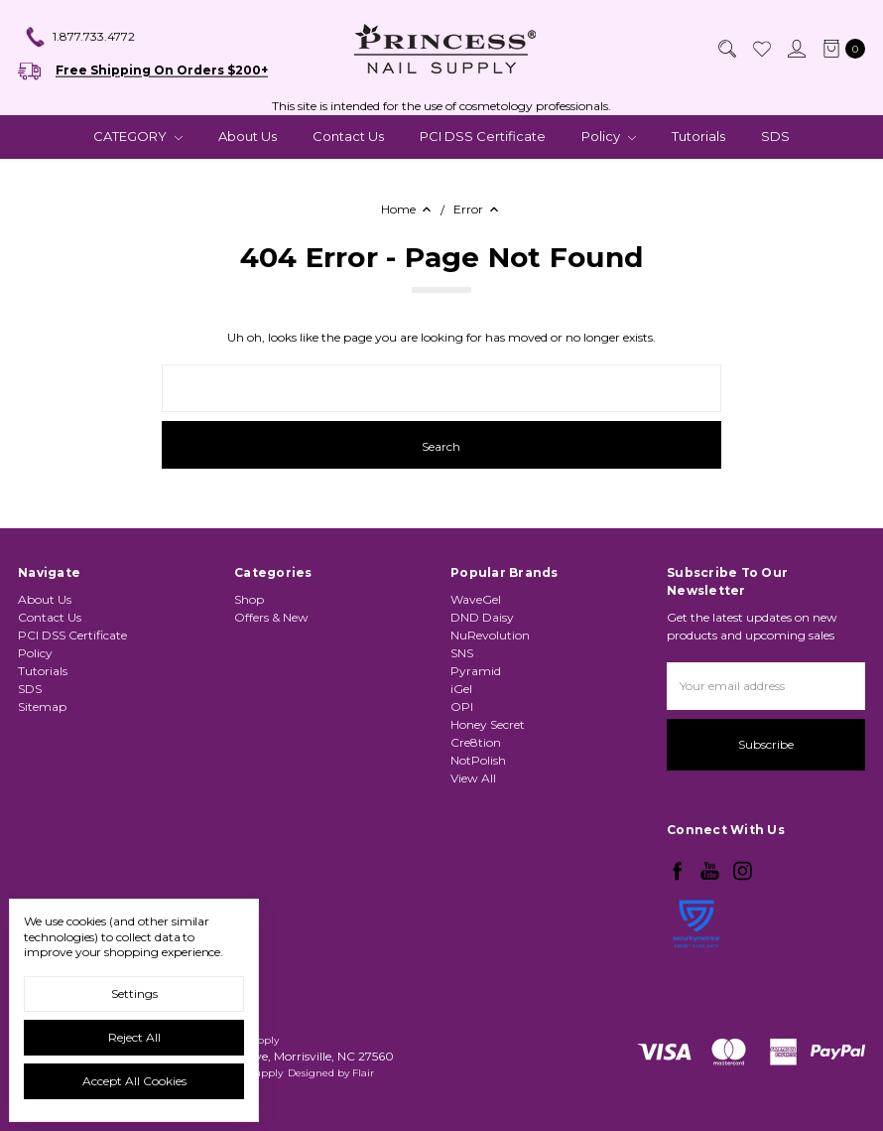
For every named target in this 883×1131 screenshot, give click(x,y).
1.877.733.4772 (79, 38)
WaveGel (475, 599)
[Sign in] (796, 49)
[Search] (726, 49)
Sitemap (42, 706)
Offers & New (271, 617)
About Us (247, 136)
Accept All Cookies (134, 1080)
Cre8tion (475, 742)
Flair (363, 1072)
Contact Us (348, 136)
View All (473, 778)
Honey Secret (487, 724)
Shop (249, 599)
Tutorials (698, 136)
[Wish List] (761, 49)
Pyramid (475, 670)
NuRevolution (490, 635)
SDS (775, 136)
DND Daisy (482, 617)
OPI (461, 706)
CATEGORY (138, 136)
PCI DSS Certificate (483, 136)
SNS (461, 652)
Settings (134, 993)
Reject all (134, 1037)
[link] (696, 976)
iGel (461, 688)
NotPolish (478, 760)
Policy (608, 136)
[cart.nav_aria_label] (840, 49)
